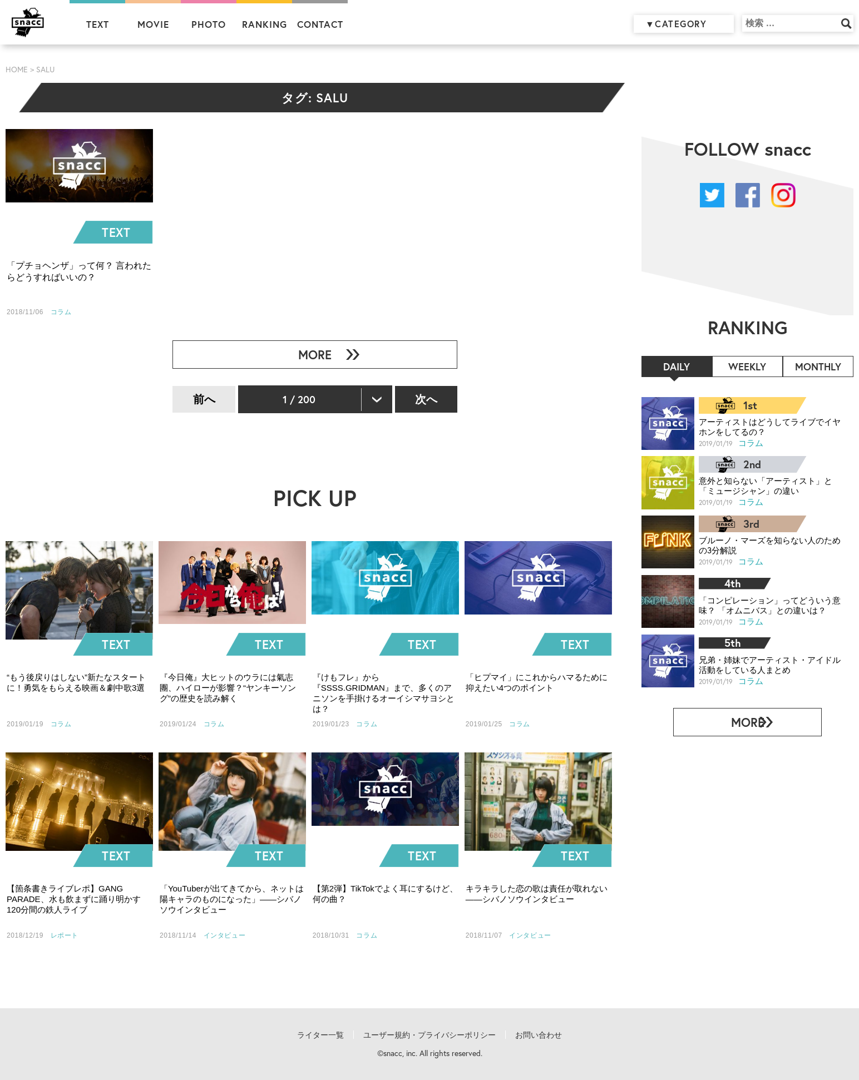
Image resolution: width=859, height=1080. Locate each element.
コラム (751, 442)
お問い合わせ (538, 1035)
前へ (204, 399)
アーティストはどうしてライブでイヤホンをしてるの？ (765, 426)
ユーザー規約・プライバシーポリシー (429, 1035)
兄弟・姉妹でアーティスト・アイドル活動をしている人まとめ (765, 663)
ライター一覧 (320, 1035)
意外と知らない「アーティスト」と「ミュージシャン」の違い (761, 485)
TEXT (97, 24)
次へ (426, 399)
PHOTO (208, 24)
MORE (310, 354)
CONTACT (320, 24)
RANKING (264, 24)
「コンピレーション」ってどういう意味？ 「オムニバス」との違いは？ (765, 605)
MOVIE (153, 24)
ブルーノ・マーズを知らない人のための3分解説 (765, 544)
